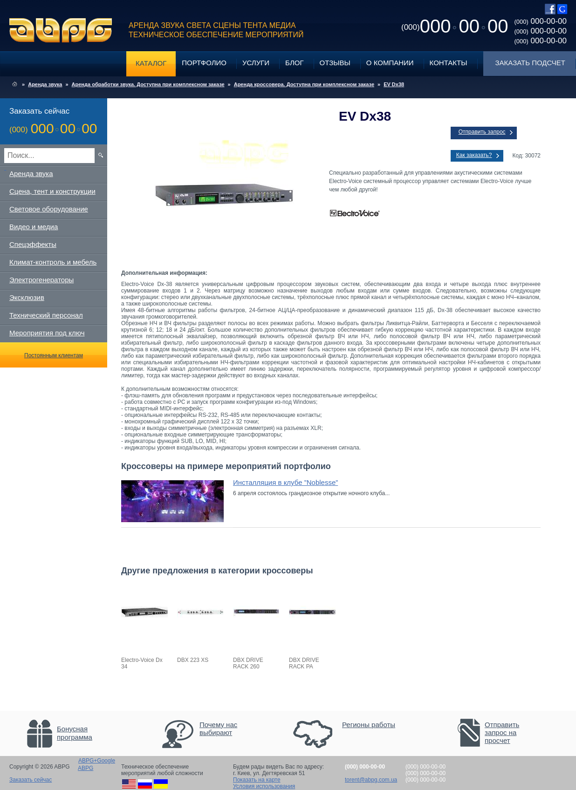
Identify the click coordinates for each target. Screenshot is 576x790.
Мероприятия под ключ (46, 333)
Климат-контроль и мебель (52, 262)
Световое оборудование (48, 209)
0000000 (454, 26)
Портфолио (204, 63)
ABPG (60, 30)
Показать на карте (257, 779)
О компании (390, 63)
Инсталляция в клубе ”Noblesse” (285, 482)
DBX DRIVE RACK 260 (248, 663)
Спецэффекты (32, 244)
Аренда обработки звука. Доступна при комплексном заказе (148, 84)
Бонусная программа (74, 733)
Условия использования (264, 786)
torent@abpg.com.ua (371, 779)
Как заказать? (474, 155)
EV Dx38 (394, 84)
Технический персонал (46, 315)
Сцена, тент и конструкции (52, 191)
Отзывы (335, 63)
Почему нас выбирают (218, 728)
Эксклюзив (26, 297)
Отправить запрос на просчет (502, 732)
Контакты (448, 63)
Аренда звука (45, 84)
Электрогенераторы (41, 280)
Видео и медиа (33, 227)
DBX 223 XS (192, 660)
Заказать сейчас (30, 779)
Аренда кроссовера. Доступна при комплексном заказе (304, 84)
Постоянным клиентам (53, 355)
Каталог (151, 63)
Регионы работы (368, 725)
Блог (294, 63)
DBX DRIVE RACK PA (304, 663)
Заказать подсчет (530, 63)
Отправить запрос (482, 132)
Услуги (255, 63)
